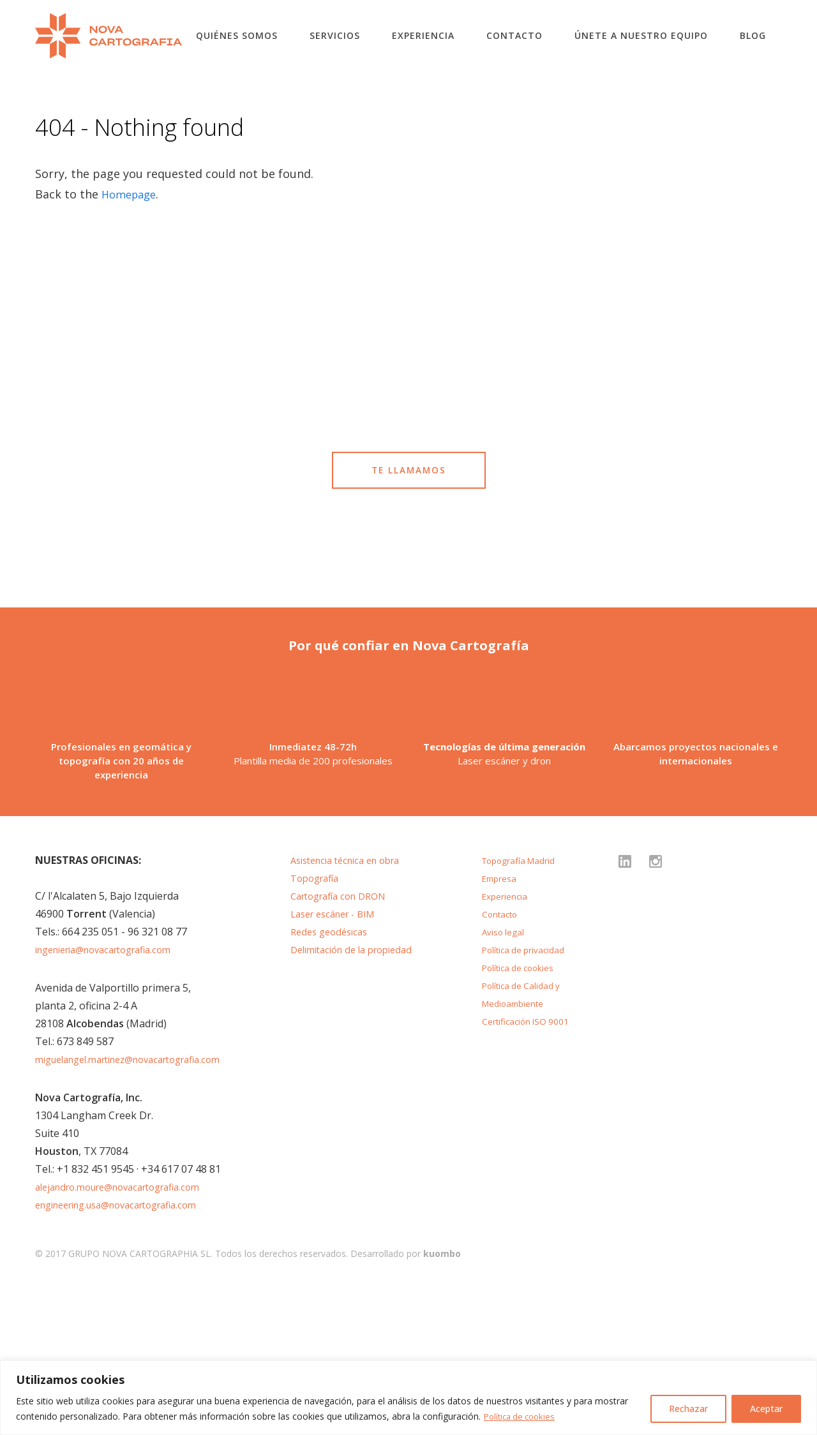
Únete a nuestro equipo (641, 35)
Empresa (501, 1025)
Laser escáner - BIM (338, 1061)
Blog (753, 35)
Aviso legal (505, 1079)
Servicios (335, 35)
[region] (408, 1397)
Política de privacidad (528, 1096)
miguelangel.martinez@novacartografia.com (140, 1207)
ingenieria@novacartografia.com (113, 1097)
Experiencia (423, 35)
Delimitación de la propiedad (358, 1097)
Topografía (317, 1025)
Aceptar (766, 1408)
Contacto (514, 35)
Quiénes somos (237, 35)
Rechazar (688, 1408)
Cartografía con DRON (344, 1043)
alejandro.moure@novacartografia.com (128, 1334)
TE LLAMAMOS (408, 517)
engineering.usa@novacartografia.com (127, 1352)
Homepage (131, 194)
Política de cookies (522, 1416)
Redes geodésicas (332, 1079)
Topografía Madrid (523, 1007)
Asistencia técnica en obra (352, 1007)
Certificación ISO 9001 (531, 1168)
